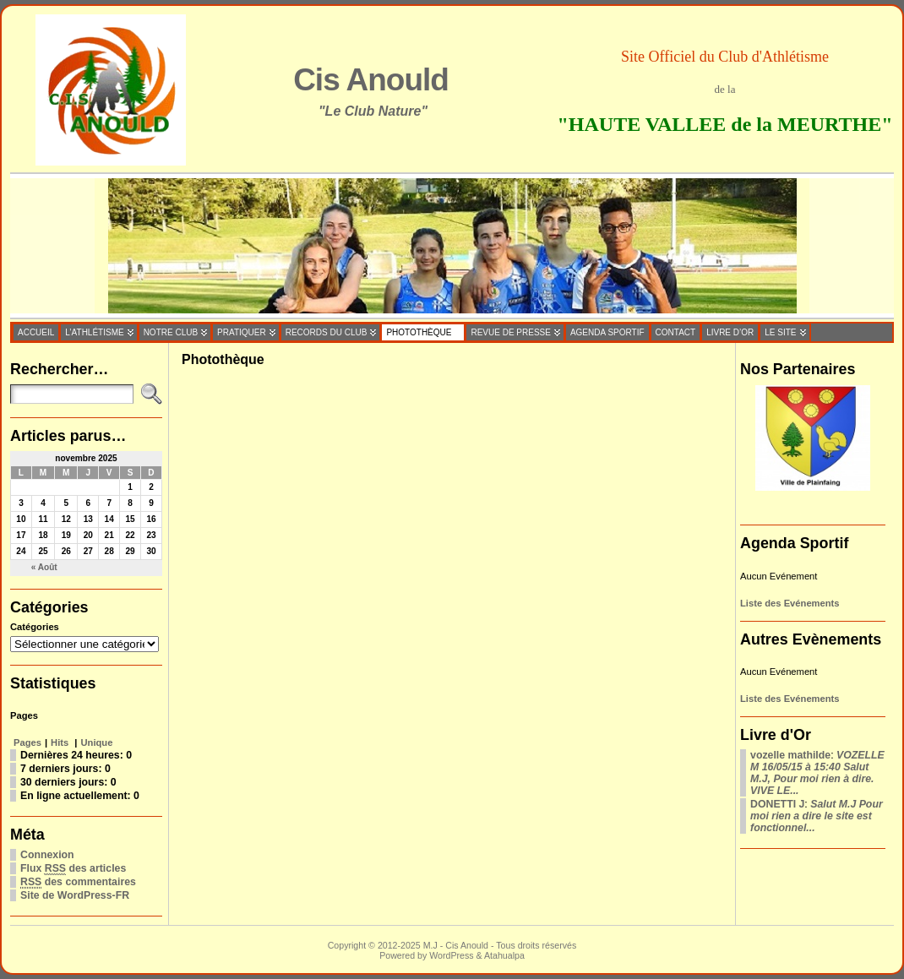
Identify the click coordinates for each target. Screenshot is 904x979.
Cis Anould (371, 80)
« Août (44, 567)
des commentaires (78, 882)
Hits (61, 742)
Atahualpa (504, 955)
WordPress (451, 955)
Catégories (34, 627)
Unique (97, 742)
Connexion (47, 855)
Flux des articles (73, 868)
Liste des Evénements (790, 603)
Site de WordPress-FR (74, 895)
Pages (27, 742)
